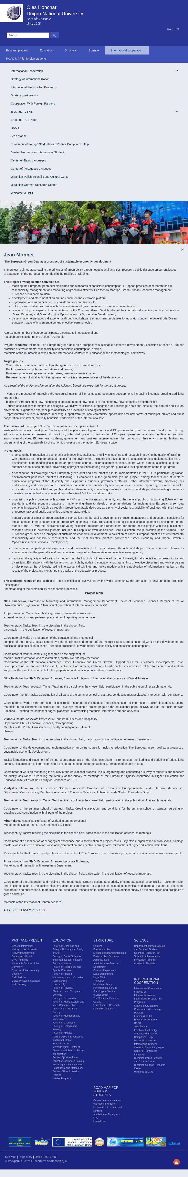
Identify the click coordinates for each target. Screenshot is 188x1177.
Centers (97, 946)
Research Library (102, 984)
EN (177, 29)
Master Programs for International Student (37, 152)
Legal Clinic (99, 977)
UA (169, 29)
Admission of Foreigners (106, 1114)
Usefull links (99, 1121)
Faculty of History (62, 963)
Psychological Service (105, 987)
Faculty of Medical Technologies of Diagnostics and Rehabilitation (68, 1036)
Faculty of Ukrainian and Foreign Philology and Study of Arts (68, 949)
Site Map (11, 1156)
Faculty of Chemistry (64, 1022)
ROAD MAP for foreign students (26, 58)
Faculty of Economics (64, 998)
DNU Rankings (20, 959)
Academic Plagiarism (145, 963)
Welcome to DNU (22, 193)
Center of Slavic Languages (28, 160)
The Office (99, 980)
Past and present (17, 50)
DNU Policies (19, 977)
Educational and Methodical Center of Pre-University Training (68, 1071)
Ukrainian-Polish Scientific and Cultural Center (40, 176)
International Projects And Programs (33, 87)
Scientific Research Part (147, 952)
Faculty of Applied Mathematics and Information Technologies (68, 977)
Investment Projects (145, 959)
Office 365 (41, 1156)
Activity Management (23, 952)
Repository (26, 1156)
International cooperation (127, 50)
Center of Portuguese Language (31, 168)
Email (53, 1156)
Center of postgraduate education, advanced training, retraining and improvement (69, 1061)
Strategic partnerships (25, 95)
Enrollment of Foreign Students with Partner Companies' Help (50, 144)
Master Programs (62, 1078)
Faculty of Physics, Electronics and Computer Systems (67, 991)
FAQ (95, 1117)
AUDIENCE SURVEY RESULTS (24, 910)
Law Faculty (59, 984)
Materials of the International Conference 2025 (33, 902)
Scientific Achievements (147, 956)
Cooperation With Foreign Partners (33, 103)
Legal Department (103, 973)
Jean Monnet (19, 136)
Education (46, 50)
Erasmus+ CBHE (94, 111)
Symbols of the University (25, 970)
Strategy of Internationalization (30, 79)
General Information (22, 946)
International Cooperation (94, 71)
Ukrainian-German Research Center (33, 184)
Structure (70, 50)
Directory (17, 973)
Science (94, 50)
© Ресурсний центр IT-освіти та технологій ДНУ (36, 1161)
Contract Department (104, 970)
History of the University (25, 949)
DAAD (15, 128)
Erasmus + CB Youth (24, 119)
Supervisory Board (22, 956)
